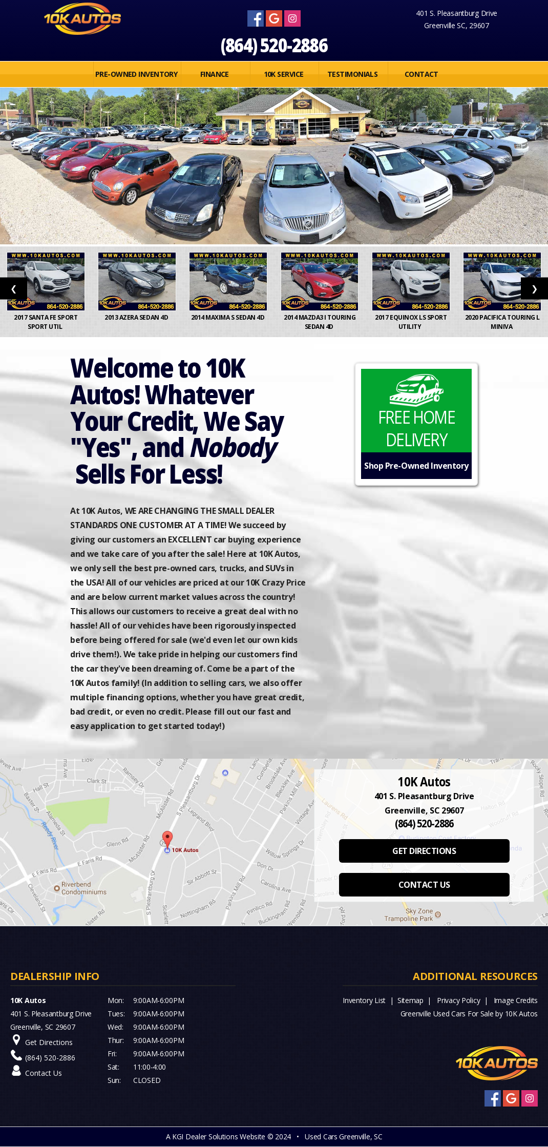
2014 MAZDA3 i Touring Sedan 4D (319, 322)
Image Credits (516, 1000)
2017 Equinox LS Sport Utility (411, 322)
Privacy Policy (458, 1000)
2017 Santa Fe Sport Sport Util (45, 322)
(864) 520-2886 (274, 44)
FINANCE (214, 74)
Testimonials (352, 74)
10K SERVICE (284, 74)
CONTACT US (424, 884)
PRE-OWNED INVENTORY (136, 74)
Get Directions (49, 1042)
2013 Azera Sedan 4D (136, 317)
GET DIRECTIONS (424, 851)
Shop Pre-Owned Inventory (416, 465)
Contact (421, 74)
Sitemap (410, 1000)
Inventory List (364, 1000)
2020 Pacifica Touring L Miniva (502, 322)
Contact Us (43, 1073)
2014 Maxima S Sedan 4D (228, 317)
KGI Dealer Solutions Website (218, 1136)
